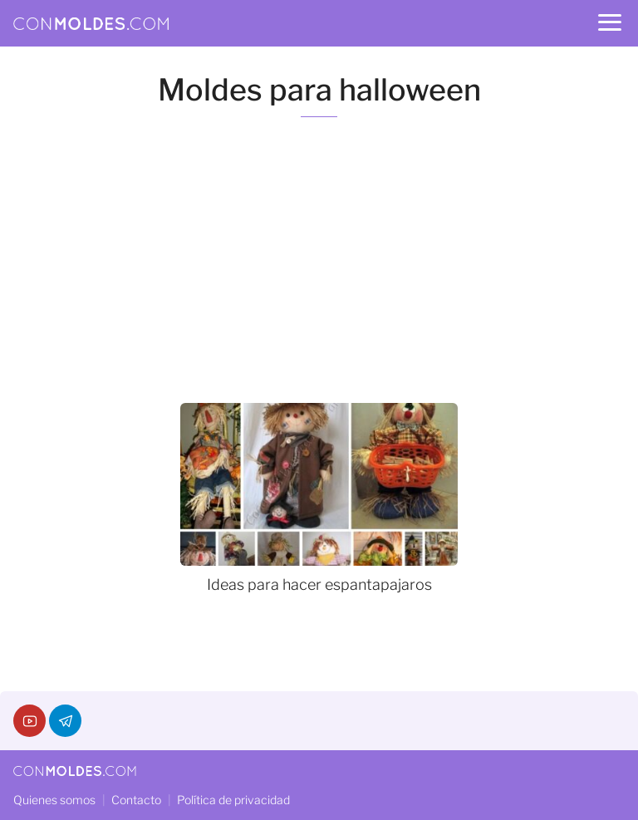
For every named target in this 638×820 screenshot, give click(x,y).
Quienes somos (54, 800)
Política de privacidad (233, 800)
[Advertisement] (319, 260)
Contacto (136, 800)
